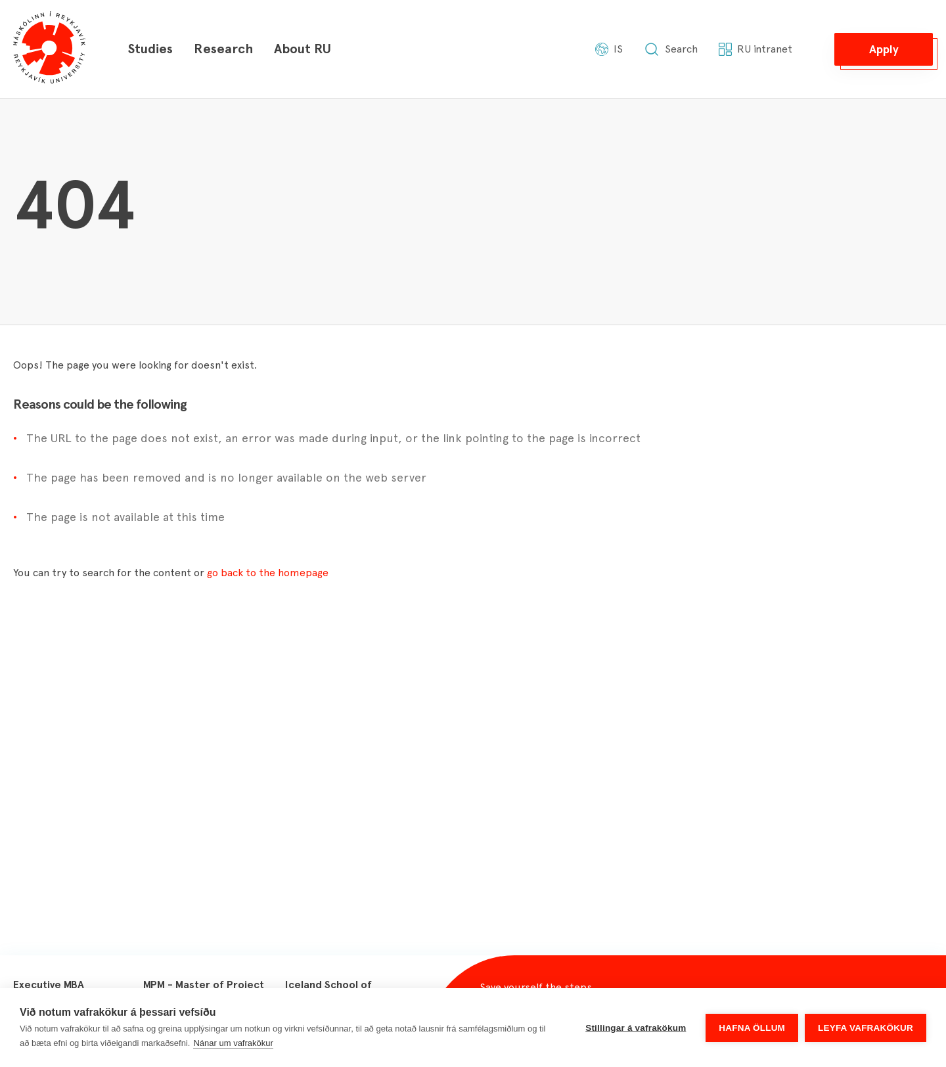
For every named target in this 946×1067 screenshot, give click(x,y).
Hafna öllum (752, 1028)
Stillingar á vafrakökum (635, 1028)
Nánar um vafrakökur (233, 1043)
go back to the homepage (267, 572)
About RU (302, 49)
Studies (150, 49)
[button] (883, 49)
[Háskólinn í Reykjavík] (49, 49)
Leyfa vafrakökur (865, 1028)
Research (223, 49)
